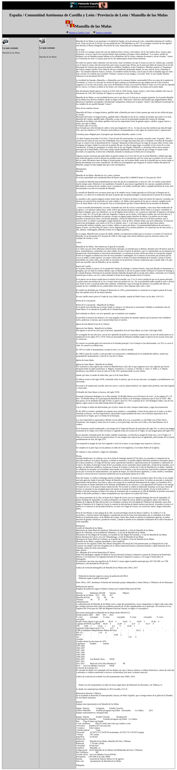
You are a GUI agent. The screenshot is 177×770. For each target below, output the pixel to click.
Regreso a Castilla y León (79, 33)
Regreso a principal (103, 33)
